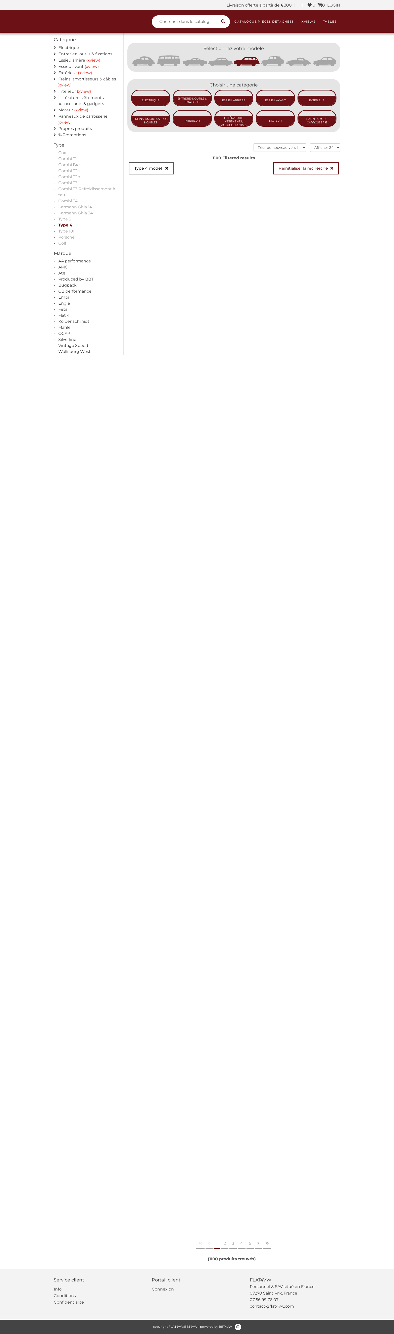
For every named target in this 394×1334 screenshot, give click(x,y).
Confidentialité (69, 1302)
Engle (64, 303)
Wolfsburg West (74, 351)
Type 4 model (148, 168)
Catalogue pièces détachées (264, 21)
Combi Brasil (70, 164)
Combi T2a (69, 170)
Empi (63, 297)
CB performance (74, 291)
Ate (61, 273)
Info (58, 1289)
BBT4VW (225, 1326)
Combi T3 (67, 182)
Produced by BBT (75, 279)
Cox (62, 152)
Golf (62, 243)
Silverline (67, 339)
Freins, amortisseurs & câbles (87, 79)
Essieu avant (71, 66)
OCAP (64, 333)
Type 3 (64, 219)
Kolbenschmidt (73, 321)
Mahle (64, 327)
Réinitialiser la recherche (303, 168)
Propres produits (75, 128)
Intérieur (67, 91)
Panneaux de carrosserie (83, 116)
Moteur (65, 110)
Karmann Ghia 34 (75, 213)
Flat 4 (64, 315)
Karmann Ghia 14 (75, 207)
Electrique (68, 47)
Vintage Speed (73, 345)
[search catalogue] (223, 22)
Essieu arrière (71, 60)
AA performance (74, 261)
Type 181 (66, 231)
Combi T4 (68, 201)
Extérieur (67, 72)
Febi (62, 309)
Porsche (66, 237)
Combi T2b (69, 176)
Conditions (65, 1295)
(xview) (93, 60)
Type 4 (65, 225)
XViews (308, 21)
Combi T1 (67, 158)
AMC (63, 267)
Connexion (163, 1289)
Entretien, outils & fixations (85, 54)
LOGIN (333, 5)
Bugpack (67, 285)
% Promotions (72, 134)
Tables (329, 21)
